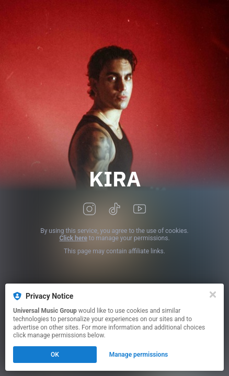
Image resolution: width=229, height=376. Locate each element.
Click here (73, 238)
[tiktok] (114, 210)
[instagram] (89, 210)
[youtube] (139, 210)
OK (55, 354)
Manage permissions (138, 354)
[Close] (212, 294)
